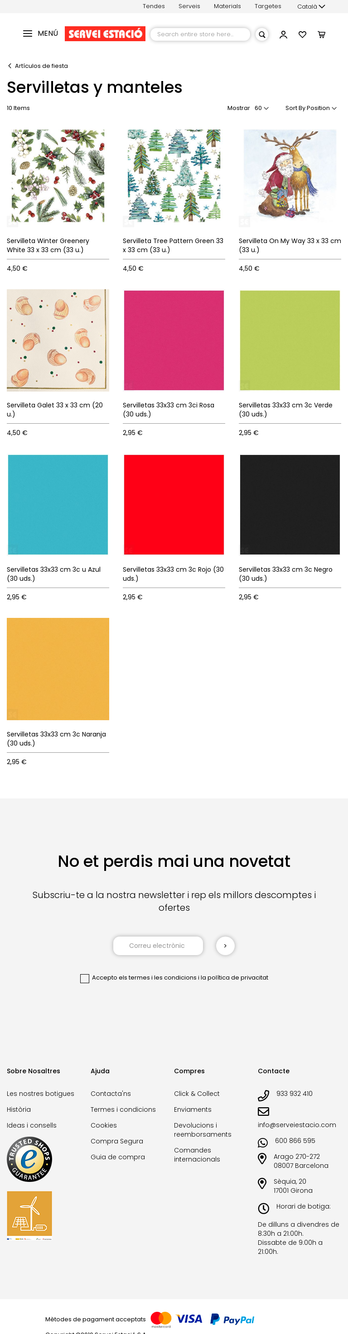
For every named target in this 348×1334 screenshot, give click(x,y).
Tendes (154, 6)
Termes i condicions (123, 1109)
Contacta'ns (111, 1093)
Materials (227, 6)
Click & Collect (197, 1093)
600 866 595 (295, 1140)
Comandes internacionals (197, 1155)
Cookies (104, 1125)
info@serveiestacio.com (297, 1124)
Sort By (295, 108)
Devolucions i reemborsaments (203, 1130)
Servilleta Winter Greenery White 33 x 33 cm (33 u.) (48, 245)
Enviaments (193, 1109)
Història (19, 1109)
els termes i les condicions (158, 977)
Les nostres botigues (40, 1093)
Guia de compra (118, 1157)
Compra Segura (117, 1141)
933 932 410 (294, 1093)
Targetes (268, 6)
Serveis (189, 6)
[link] (283, 35)
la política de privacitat (234, 977)
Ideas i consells (32, 1125)
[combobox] (200, 34)
